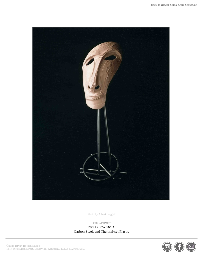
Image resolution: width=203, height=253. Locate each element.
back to (174, 4)
